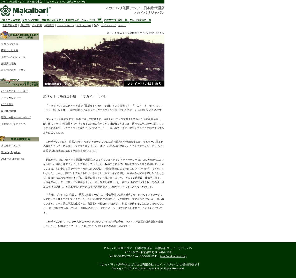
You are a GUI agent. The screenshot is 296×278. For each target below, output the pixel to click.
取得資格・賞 (9, 25)
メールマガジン (65, 25)
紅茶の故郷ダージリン (13, 70)
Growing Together (11, 152)
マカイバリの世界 (127, 33)
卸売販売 (49, 25)
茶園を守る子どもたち (13, 124)
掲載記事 (25, 25)
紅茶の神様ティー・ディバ (16, 117)
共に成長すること (11, 145)
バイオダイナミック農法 (14, 91)
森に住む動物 (8, 110)
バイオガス (7, 104)
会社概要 (37, 25)
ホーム (122, 25)
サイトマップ (108, 25)
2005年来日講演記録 (12, 158)
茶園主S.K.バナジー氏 (13, 57)
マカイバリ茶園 (9, 43)
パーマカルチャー (11, 97)
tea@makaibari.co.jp (173, 256)
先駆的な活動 (8, 63)
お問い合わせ (83, 25)
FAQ (96, 25)
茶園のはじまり (9, 50)
